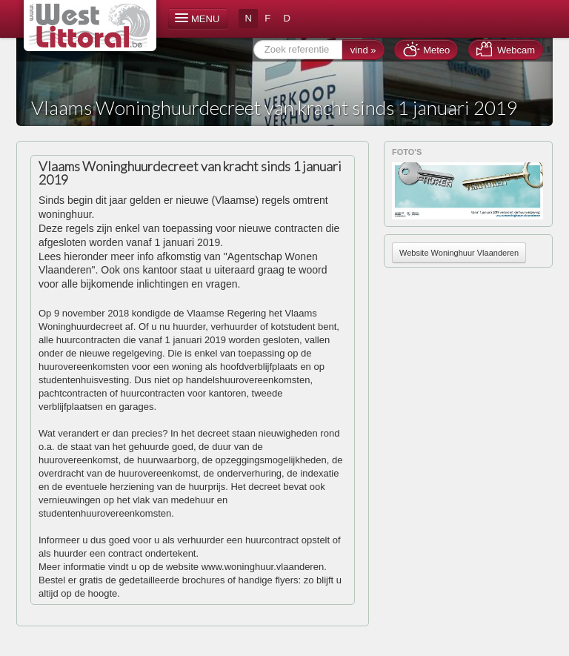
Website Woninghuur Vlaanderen (459, 252)
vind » (363, 50)
